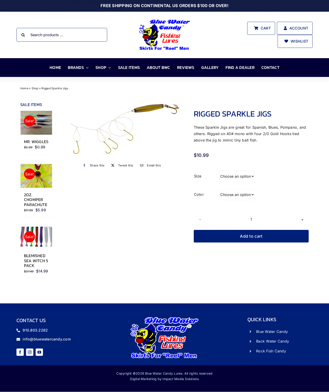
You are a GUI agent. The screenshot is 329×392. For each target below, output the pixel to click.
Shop (35, 88)
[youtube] (39, 352)
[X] (121, 165)
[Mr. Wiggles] (36, 123)
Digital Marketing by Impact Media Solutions (164, 379)
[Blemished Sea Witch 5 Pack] (36, 238)
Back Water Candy (272, 341)
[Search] (23, 35)
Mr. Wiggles (36, 142)
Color (199, 194)
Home (24, 88)
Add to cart (251, 236)
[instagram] (29, 352)
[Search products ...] (61, 35)
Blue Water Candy (272, 331)
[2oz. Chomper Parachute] (36, 176)
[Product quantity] (251, 219)
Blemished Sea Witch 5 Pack (36, 261)
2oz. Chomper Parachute (35, 200)
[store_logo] (164, 19)
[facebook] (20, 352)
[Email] (149, 165)
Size (198, 176)
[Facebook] (92, 165)
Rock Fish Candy (271, 351)
